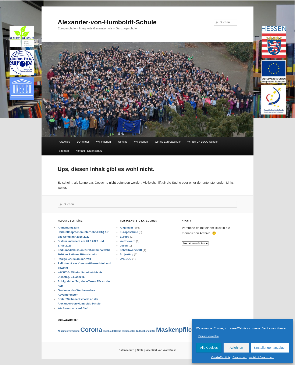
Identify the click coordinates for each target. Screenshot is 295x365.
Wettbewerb (127, 241)
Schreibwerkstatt (131, 250)
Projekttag (126, 254)
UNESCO (126, 258)
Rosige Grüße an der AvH (74, 258)
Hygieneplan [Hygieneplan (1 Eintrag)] (128, 331)
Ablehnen (236, 347)
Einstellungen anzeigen (269, 347)
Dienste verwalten (208, 336)
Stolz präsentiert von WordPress (156, 350)
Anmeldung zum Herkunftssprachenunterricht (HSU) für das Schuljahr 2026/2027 (83, 232)
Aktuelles (64, 141)
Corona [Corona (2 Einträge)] (91, 329)
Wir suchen (141, 141)
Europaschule (129, 232)
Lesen (124, 245)
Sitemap (64, 150)
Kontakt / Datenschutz (261, 357)
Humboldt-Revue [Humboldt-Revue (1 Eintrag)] (112, 331)
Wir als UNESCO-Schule (202, 141)
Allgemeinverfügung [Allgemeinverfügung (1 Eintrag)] (68, 331)
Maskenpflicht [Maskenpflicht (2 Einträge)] (177, 329)
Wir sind (123, 141)
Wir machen (103, 141)
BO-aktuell (83, 141)
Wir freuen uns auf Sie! (73, 308)
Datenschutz (239, 357)
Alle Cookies (209, 347)
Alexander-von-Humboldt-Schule (107, 22)
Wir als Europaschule (167, 141)
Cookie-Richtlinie (220, 357)
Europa (124, 236)
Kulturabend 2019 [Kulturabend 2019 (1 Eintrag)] (145, 331)
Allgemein (126, 227)
